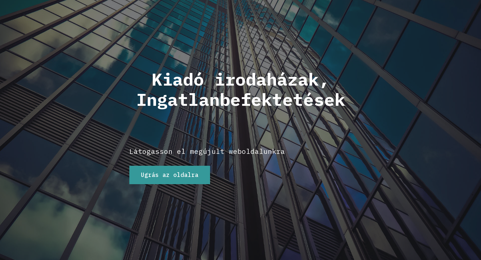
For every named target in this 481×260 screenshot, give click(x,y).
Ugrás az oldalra (170, 174)
